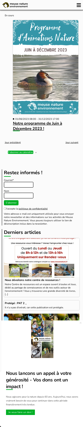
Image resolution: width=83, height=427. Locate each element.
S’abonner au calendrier (20, 152)
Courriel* (9, 180)
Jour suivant (72, 142)
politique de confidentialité (33, 208)
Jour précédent (13, 142)
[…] (6, 294)
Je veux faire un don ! (20, 412)
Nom (6, 191)
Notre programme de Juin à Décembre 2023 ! (37, 126)
